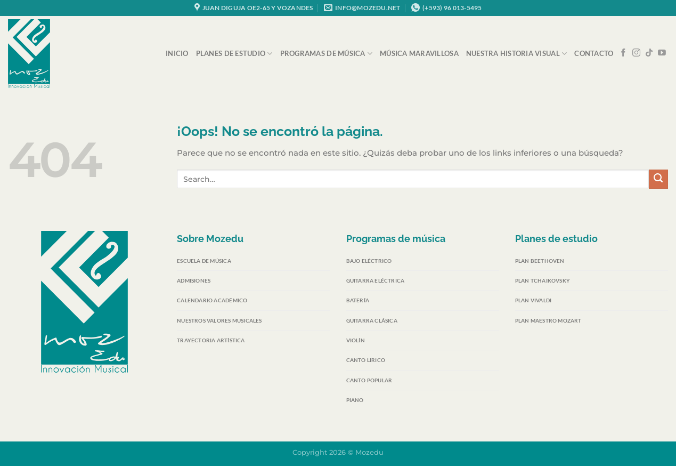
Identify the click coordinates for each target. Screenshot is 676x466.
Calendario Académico (212, 300)
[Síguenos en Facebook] (624, 53)
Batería (357, 300)
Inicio (177, 53)
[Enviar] (658, 179)
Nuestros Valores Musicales (219, 320)
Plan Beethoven (540, 261)
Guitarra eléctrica (375, 280)
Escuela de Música (204, 261)
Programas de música (326, 54)
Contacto (593, 53)
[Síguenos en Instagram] (636, 53)
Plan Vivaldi (533, 300)
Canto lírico (365, 360)
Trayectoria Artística (211, 340)
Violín (355, 340)
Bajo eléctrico (369, 261)
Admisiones (193, 280)
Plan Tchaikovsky (542, 280)
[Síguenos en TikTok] (649, 53)
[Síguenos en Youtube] (662, 53)
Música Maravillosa (419, 53)
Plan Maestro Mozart (548, 320)
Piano (355, 400)
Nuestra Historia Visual (516, 54)
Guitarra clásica (371, 320)
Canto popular (369, 380)
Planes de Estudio (234, 54)
